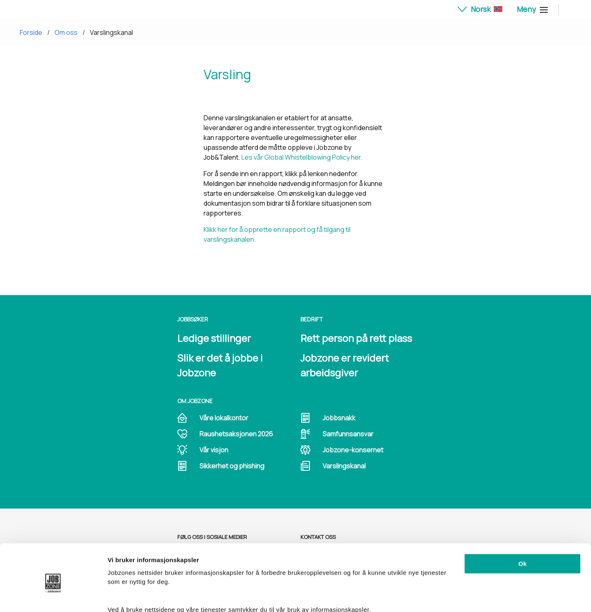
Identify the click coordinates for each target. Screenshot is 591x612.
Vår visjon (213, 449)
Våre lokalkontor (223, 417)
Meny (531, 9)
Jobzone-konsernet (353, 449)
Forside (31, 32)
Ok (522, 527)
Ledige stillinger (214, 338)
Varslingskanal (111, 32)
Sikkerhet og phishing (231, 465)
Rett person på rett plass (356, 338)
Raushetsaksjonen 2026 (236, 433)
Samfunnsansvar (348, 433)
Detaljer (119, 595)
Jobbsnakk (339, 417)
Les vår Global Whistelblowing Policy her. (301, 157)
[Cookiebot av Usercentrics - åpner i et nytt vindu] (53, 596)
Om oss (66, 32)
